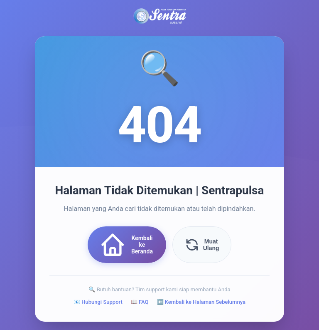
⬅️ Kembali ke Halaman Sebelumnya (201, 302)
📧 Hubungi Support (98, 302)
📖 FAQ (140, 302)
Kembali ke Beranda (126, 244)
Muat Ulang (201, 245)
